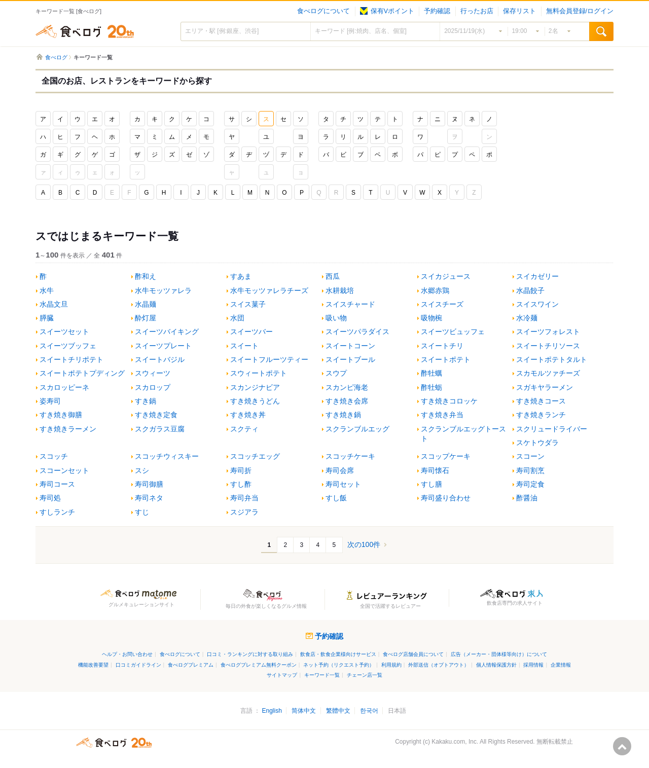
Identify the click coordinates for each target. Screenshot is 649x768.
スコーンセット (64, 470)
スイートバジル (160, 359)
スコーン (530, 456)
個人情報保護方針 (496, 665)
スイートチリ (442, 346)
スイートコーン (350, 346)
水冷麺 (526, 318)
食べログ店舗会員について (413, 654)
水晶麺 (145, 304)
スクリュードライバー (551, 429)
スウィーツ (152, 373)
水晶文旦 (54, 304)
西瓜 (333, 276)
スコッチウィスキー (167, 456)
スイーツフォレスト (548, 332)
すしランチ (57, 512)
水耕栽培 (340, 291)
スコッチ (54, 456)
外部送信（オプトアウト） (438, 665)
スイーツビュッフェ (453, 332)
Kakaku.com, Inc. (454, 741)
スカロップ (152, 387)
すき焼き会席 (347, 401)
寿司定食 (530, 484)
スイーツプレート (163, 346)
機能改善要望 (93, 665)
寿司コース (57, 484)
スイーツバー (251, 332)
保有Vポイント (387, 11)
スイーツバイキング (167, 332)
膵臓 (47, 318)
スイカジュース (446, 276)
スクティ (244, 429)
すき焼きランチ (541, 415)
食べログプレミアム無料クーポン (259, 665)
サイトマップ (282, 675)
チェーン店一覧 (364, 675)
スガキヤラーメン (544, 387)
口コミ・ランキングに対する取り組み (250, 654)
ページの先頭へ (622, 746)
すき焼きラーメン (68, 429)
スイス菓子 (248, 304)
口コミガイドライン (138, 665)
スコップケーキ (446, 456)
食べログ (84, 31)
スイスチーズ (442, 304)
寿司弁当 (244, 498)
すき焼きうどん (255, 401)
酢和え (145, 276)
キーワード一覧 (322, 675)
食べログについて (323, 11)
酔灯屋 (145, 318)
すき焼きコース (541, 401)
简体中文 (304, 710)
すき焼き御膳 (61, 415)
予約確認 (437, 11)
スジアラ (244, 512)
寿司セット (343, 484)
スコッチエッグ (255, 456)
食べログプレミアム (190, 665)
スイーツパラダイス (357, 332)
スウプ (336, 373)
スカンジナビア (255, 387)
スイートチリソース (548, 346)
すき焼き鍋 (343, 415)
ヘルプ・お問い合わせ (127, 654)
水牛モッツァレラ (163, 291)
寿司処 (50, 498)
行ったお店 (476, 11)
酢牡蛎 (431, 387)
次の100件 (363, 544)
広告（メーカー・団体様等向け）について (499, 654)
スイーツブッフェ (68, 346)
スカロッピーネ (64, 387)
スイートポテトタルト (551, 359)
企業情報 (561, 665)
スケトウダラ (537, 443)
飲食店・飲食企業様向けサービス (338, 654)
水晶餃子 (530, 291)
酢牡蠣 (431, 373)
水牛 (47, 291)
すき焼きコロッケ (449, 401)
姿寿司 (50, 401)
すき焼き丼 (248, 415)
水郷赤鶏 (435, 291)
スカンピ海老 (347, 387)
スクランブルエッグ (357, 429)
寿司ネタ (149, 498)
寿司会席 (340, 470)
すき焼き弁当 (442, 415)
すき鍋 (145, 401)
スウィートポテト (258, 373)
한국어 (369, 710)
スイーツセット (64, 332)
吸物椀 (431, 318)
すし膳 (431, 484)
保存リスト (519, 11)
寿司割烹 (530, 470)
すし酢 (240, 484)
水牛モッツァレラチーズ (269, 291)
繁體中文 (338, 710)
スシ (142, 470)
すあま (240, 276)
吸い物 (336, 318)
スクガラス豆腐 (160, 429)
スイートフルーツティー (269, 359)
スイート (244, 346)
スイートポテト (446, 359)
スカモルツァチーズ (548, 373)
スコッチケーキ (350, 456)
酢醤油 (526, 498)
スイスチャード (350, 304)
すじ (142, 512)
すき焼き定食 (156, 415)
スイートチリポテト (71, 359)
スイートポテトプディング (82, 373)
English (271, 710)
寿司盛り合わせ (446, 498)
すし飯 (336, 498)
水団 (237, 318)
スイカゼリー (537, 276)
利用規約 (391, 665)
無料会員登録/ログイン (580, 11)
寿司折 (240, 470)
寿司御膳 (149, 484)
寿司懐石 (435, 470)
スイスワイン (537, 304)
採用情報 (533, 665)
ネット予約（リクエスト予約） (338, 665)
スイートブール (350, 359)
